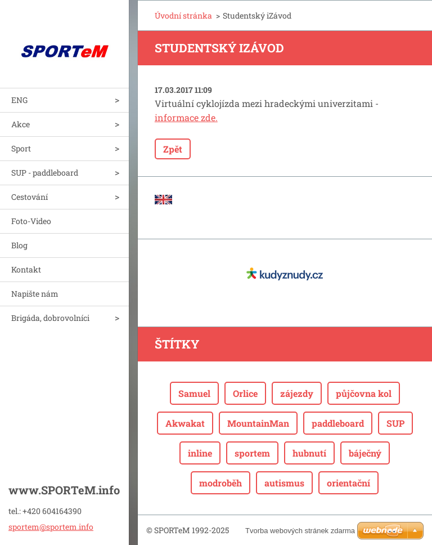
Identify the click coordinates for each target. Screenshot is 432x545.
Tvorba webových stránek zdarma (300, 530)
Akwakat (185, 423)
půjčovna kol (364, 393)
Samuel (194, 393)
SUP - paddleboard (44, 172)
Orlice (245, 393)
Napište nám (34, 293)
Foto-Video (31, 221)
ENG (19, 100)
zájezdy (296, 393)
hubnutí (309, 453)
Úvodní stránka (183, 15)
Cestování (29, 196)
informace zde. (186, 117)
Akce (20, 124)
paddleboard (338, 423)
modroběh (220, 483)
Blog (19, 245)
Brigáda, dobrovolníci (50, 317)
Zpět (172, 149)
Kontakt (26, 269)
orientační (348, 483)
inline (200, 453)
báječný (365, 453)
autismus (284, 483)
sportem (252, 453)
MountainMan (258, 423)
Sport (21, 148)
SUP (395, 423)
